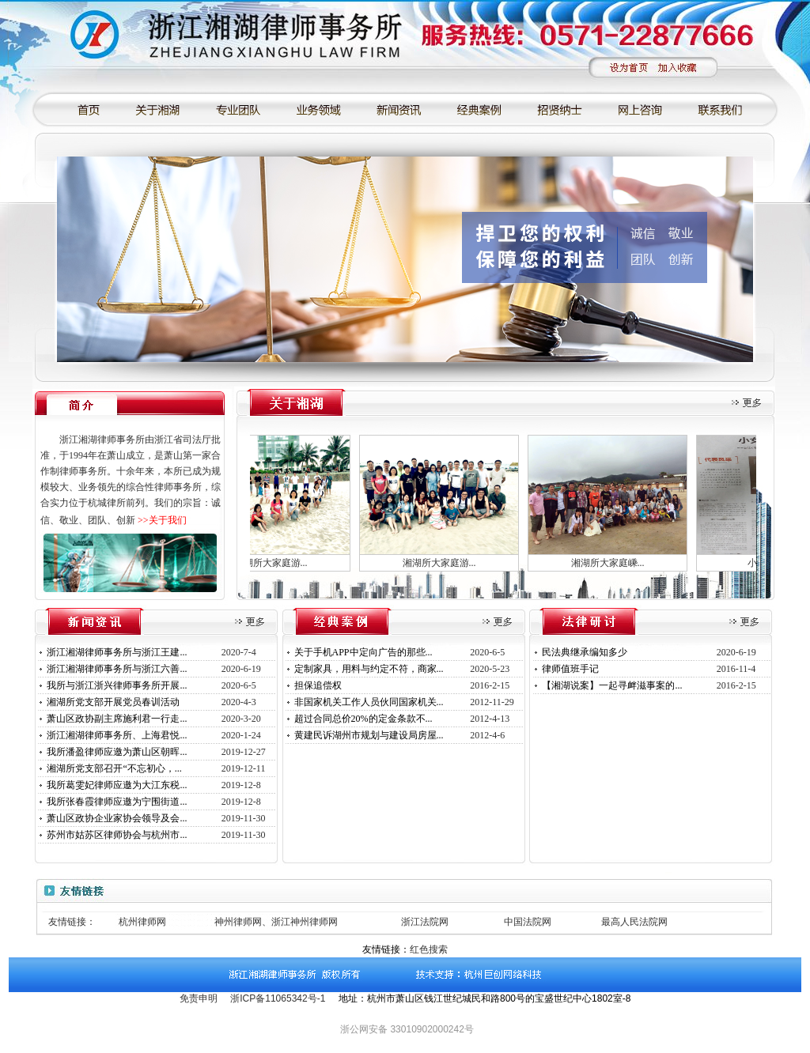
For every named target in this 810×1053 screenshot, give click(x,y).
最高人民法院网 (634, 921)
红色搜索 (429, 949)
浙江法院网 (425, 921)
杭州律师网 (142, 921)
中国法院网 (527, 921)
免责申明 (199, 998)
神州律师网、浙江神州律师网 (276, 921)
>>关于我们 (162, 520)
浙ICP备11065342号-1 (277, 998)
